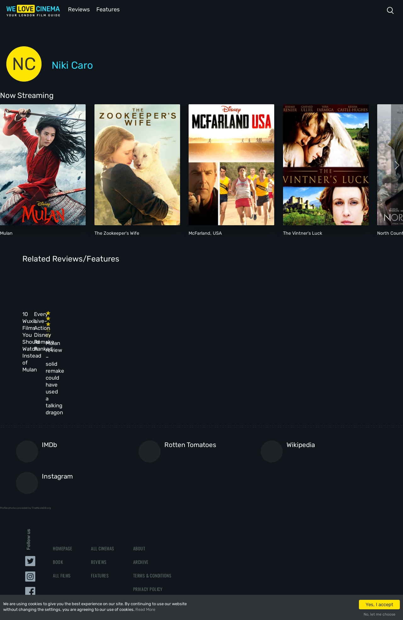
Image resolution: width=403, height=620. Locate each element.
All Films (62, 511)
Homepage (62, 484)
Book (58, 498)
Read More (145, 609)
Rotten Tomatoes (190, 381)
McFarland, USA (205, 232)
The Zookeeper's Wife (116, 232)
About (139, 484)
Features (108, 9)
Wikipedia (301, 381)
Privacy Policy (147, 525)
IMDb (49, 381)
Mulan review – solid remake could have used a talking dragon (225, 332)
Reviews (78, 9)
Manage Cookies (148, 539)
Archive (141, 498)
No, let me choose (379, 614)
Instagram (57, 413)
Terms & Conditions (152, 511)
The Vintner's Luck (302, 232)
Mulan (6, 232)
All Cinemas (102, 484)
